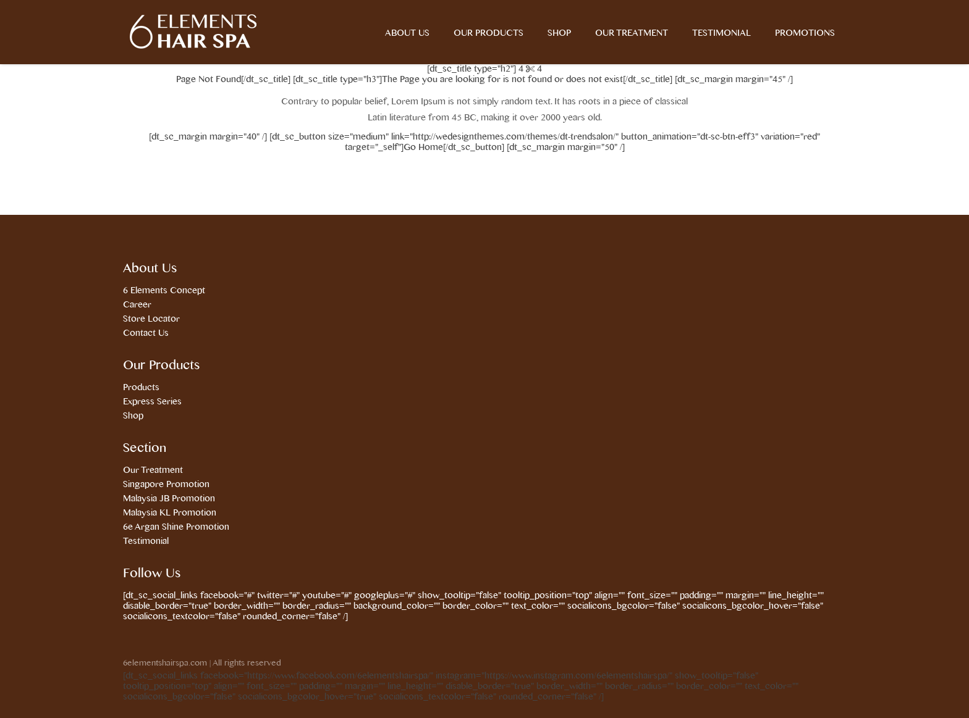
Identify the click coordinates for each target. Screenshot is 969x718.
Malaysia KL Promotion (169, 513)
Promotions (805, 33)
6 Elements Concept (164, 291)
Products (141, 388)
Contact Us (146, 333)
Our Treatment (631, 33)
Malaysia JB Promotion (169, 499)
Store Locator (151, 319)
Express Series (152, 402)
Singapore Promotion (166, 485)
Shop (559, 33)
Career (137, 305)
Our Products (488, 33)
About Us (407, 33)
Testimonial (721, 33)
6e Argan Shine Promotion (176, 527)
